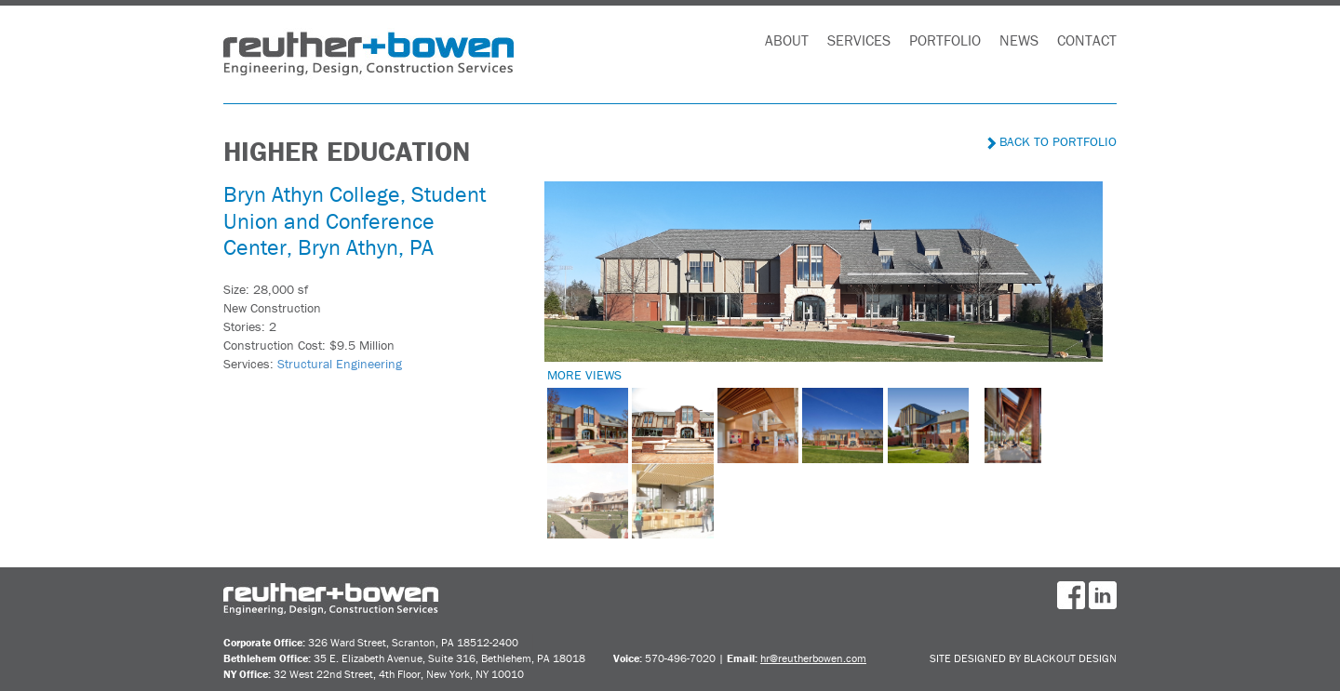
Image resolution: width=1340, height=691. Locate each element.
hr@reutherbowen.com (813, 658)
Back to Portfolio (1052, 141)
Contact (1087, 40)
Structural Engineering (339, 363)
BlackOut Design (1070, 658)
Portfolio (945, 40)
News (1018, 40)
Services (859, 40)
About (787, 40)
